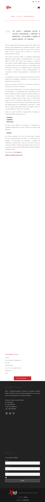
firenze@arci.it (18, 152)
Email (6, 471)
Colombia (9, 119)
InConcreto (26, 500)
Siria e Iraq (10, 121)
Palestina (9, 117)
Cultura (7, 362)
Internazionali (9, 365)
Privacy (25, 497)
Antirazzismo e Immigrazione (13, 360)
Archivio (9, 133)
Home (12, 16)
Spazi (6, 373)
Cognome (8, 466)
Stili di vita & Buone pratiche (13, 368)
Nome (6, 460)
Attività (19, 16)
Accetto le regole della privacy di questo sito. (16, 477)
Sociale (7, 357)
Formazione (8, 370)
